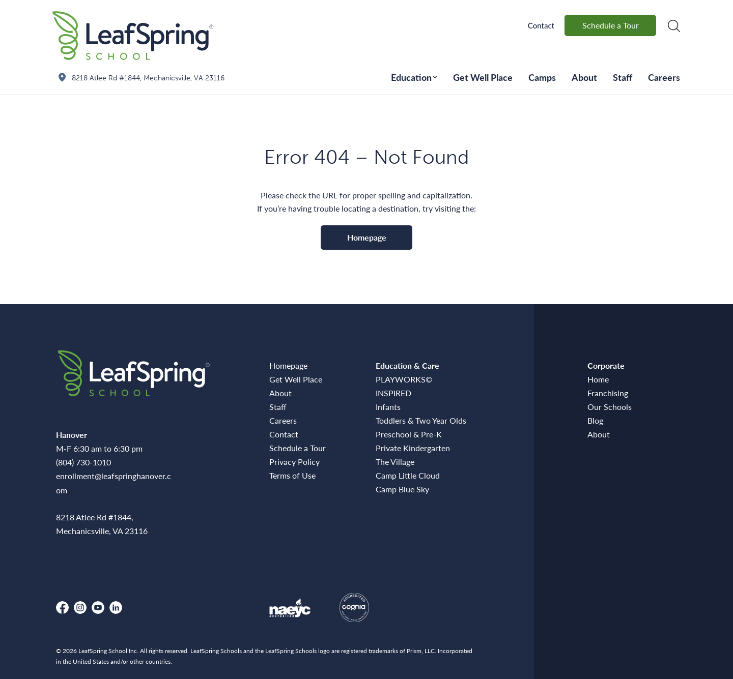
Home (598, 379)
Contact (541, 25)
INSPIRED (393, 393)
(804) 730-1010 (83, 462)
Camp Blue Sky (402, 489)
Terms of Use (292, 475)
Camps (542, 77)
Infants (388, 406)
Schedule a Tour (610, 25)
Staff (622, 77)
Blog (595, 420)
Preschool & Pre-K (409, 434)
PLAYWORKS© (404, 379)
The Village (395, 461)
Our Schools (609, 406)
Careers (664, 77)
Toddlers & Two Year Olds (421, 420)
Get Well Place (483, 77)
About (584, 77)
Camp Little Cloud (408, 475)
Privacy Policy (294, 461)
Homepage (366, 237)
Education (411, 77)
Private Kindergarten (413, 448)
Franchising (607, 393)
